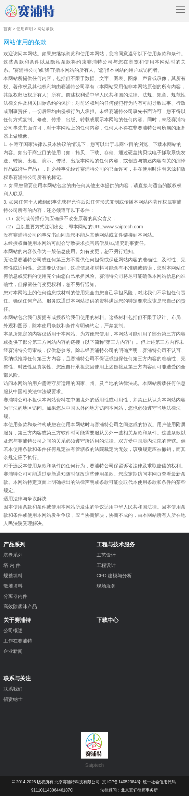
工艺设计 (106, 555)
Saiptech (94, 750)
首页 (7, 28)
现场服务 (106, 586)
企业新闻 (13, 651)
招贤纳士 (13, 699)
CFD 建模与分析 (114, 575)
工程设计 (106, 565)
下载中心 (107, 620)
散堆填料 (13, 586)
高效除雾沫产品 (20, 606)
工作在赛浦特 (17, 641)
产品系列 (14, 544)
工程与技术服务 (116, 544)
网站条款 (45, 28)
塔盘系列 (13, 555)
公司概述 (13, 630)
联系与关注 (17, 678)
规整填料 (13, 575)
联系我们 (13, 689)
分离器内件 (15, 596)
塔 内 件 (12, 565)
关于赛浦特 (17, 620)
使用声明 (24, 28)
